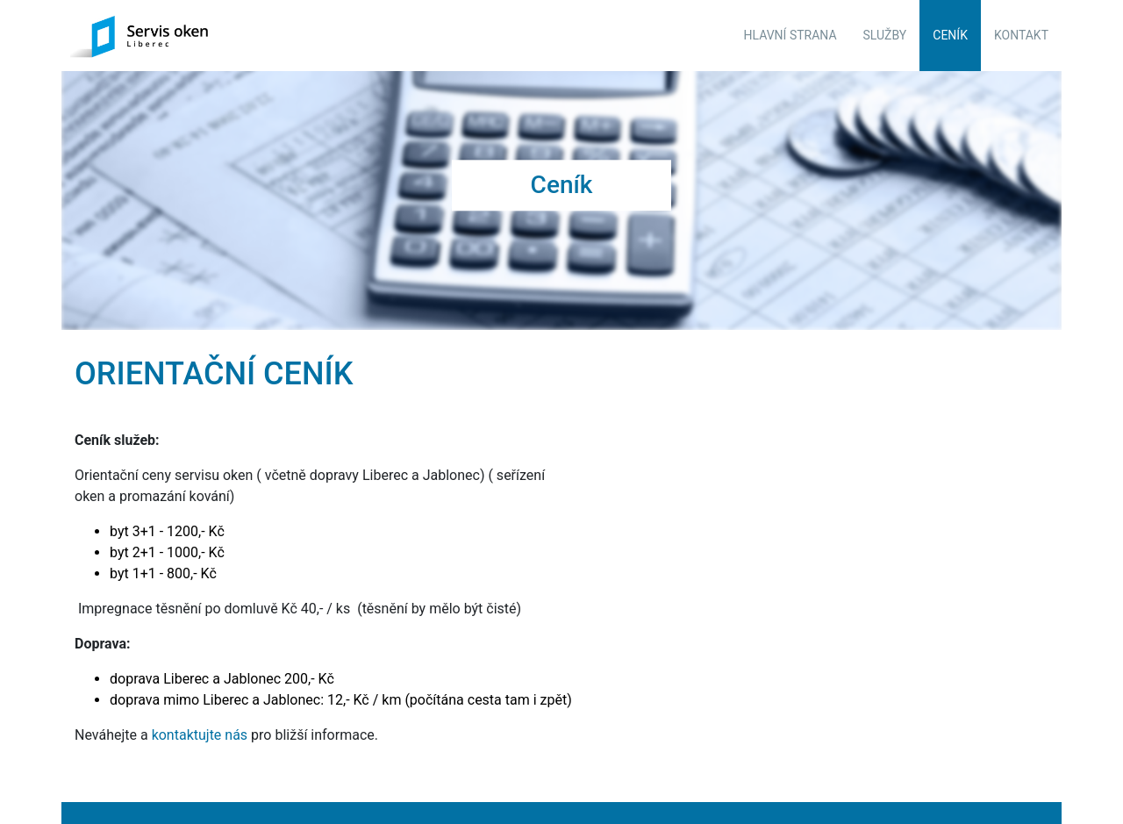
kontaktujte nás (199, 729)
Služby (885, 35)
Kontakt (1021, 35)
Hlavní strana (790, 35)
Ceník (950, 35)
